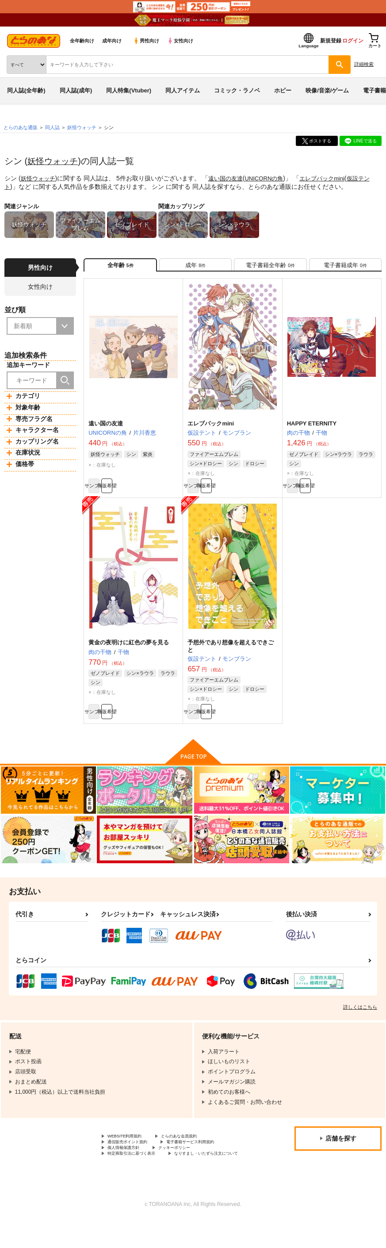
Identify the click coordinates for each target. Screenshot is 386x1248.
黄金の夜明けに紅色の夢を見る (128, 652)
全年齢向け (82, 40)
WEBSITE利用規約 (130, 1151)
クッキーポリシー (190, 1166)
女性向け (180, 41)
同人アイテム (182, 90)
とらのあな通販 (21, 127)
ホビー (282, 90)
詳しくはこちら (360, 1020)
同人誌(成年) (76, 90)
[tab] (195, 267)
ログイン (352, 41)
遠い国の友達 (229, 178)
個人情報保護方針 (128, 1166)
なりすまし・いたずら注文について (149, 1181)
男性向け (146, 41)
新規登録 (330, 41)
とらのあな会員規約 (195, 1151)
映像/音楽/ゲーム (327, 90)
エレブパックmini (331, 178)
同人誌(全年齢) (26, 90)
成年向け (112, 40)
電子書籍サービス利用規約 (211, 1158)
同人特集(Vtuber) (128, 90)
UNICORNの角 (270, 178)
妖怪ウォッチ (53, 161)
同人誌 (52, 127)
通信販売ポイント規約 (134, 1158)
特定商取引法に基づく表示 (139, 1173)
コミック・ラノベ (237, 90)
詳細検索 (364, 64)
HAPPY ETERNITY (311, 428)
